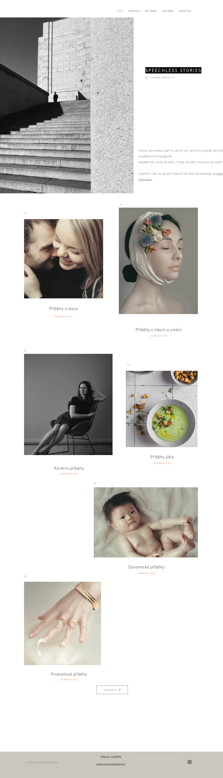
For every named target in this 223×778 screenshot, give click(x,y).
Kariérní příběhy (69, 468)
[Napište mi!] (112, 690)
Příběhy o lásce (63, 309)
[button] (134, 11)
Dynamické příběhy (146, 567)
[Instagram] (189, 762)
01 (121, 204)
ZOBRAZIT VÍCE (63, 316)
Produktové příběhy (69, 674)
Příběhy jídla (162, 457)
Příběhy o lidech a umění (159, 330)
